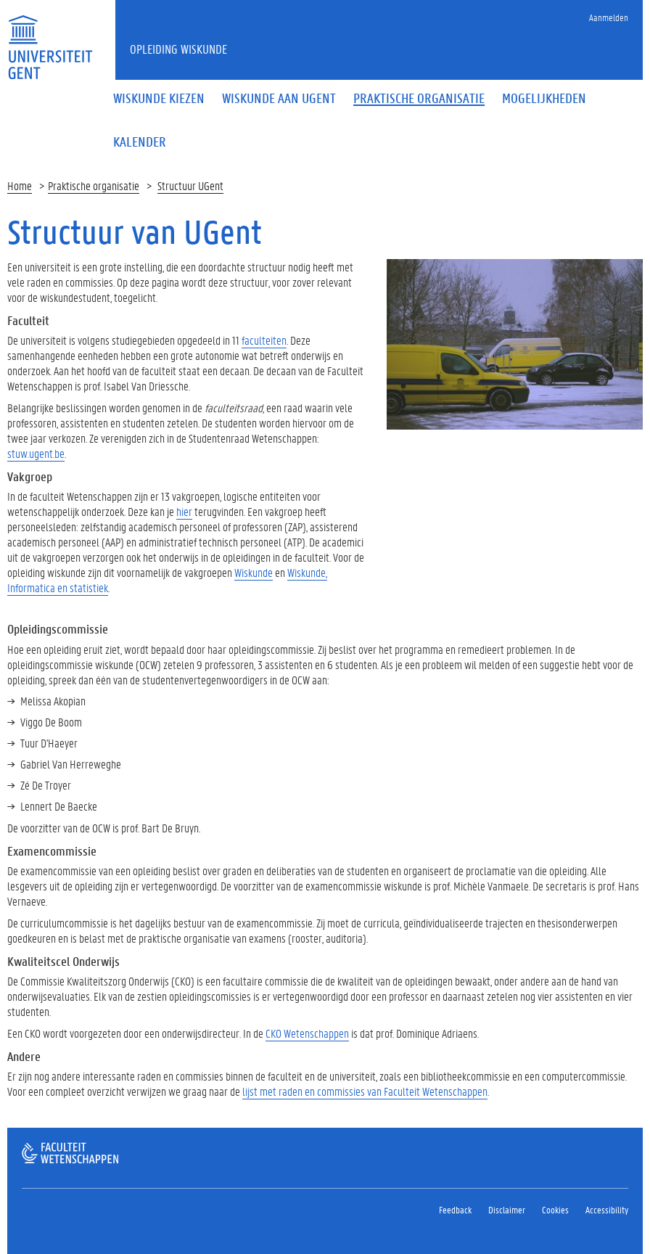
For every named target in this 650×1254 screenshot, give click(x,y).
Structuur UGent (190, 185)
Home (19, 185)
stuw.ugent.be (36, 453)
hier (184, 511)
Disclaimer (506, 1209)
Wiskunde (253, 572)
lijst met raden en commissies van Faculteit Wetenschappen (365, 1091)
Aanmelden (608, 17)
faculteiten (264, 340)
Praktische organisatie (93, 185)
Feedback (455, 1209)
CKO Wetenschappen (307, 1033)
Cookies (555, 1209)
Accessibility (606, 1209)
